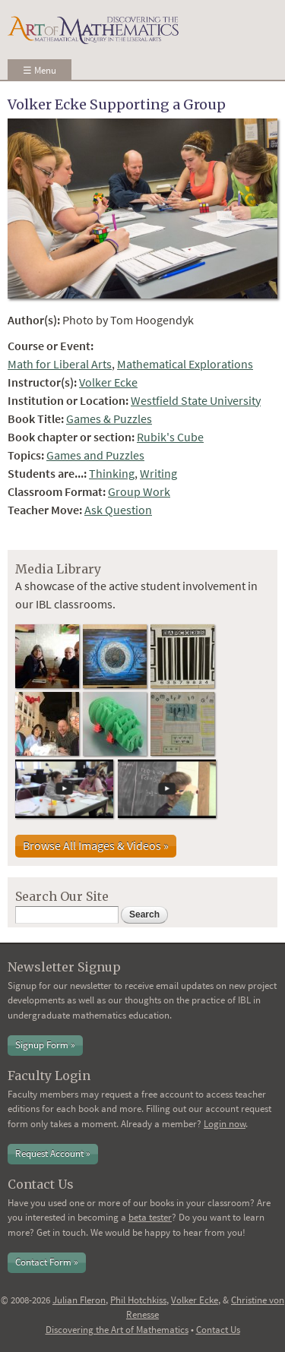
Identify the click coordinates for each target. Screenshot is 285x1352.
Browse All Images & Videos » (96, 845)
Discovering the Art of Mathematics (117, 1329)
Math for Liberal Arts (60, 363)
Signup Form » (45, 1044)
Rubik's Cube (170, 436)
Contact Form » (46, 1262)
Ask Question (118, 509)
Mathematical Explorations (185, 363)
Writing (158, 473)
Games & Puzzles (109, 418)
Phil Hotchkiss (138, 1300)
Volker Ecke (108, 382)
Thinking (112, 473)
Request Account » (52, 1153)
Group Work (139, 491)
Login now (224, 1123)
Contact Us (218, 1329)
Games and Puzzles (95, 455)
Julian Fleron (79, 1300)
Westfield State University (196, 400)
